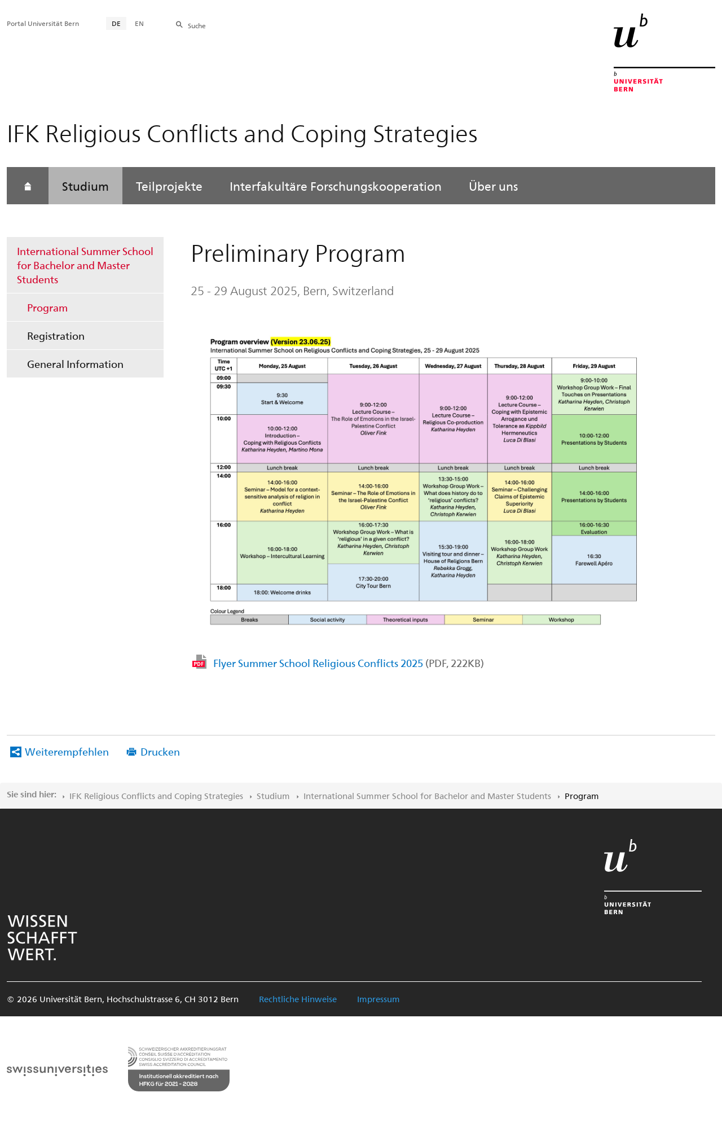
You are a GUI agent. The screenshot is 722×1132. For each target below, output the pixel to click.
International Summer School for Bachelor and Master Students (85, 265)
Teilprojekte (169, 186)
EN (139, 23)
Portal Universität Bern (43, 23)
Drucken (160, 751)
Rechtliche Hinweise (298, 998)
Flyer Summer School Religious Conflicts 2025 (348, 663)
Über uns (493, 186)
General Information (75, 364)
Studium (85, 186)
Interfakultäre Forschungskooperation (336, 186)
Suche (197, 25)
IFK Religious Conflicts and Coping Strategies (156, 795)
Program (47, 307)
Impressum (378, 998)
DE (116, 23)
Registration (56, 335)
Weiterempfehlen (67, 751)
